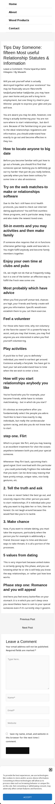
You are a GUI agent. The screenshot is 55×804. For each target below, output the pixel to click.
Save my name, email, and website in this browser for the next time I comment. (27, 737)
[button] (50, 769)
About (13, 12)
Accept (27, 797)
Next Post (27, 627)
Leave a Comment (12, 68)
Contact (14, 28)
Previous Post (27, 619)
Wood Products (19, 20)
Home (13, 4)
